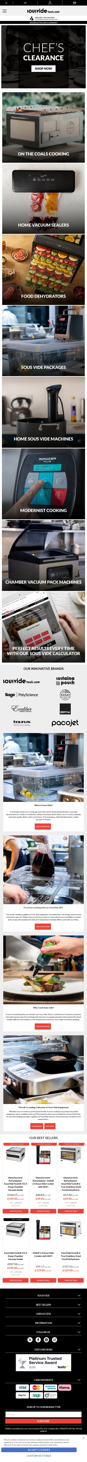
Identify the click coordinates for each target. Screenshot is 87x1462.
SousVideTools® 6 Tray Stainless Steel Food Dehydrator (71, 1256)
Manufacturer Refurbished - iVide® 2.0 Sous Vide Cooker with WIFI (43, 1182)
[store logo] (43, 10)
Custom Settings (39, 1455)
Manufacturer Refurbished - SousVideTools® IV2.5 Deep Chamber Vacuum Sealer (15, 1183)
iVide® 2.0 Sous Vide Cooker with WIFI (43, 1254)
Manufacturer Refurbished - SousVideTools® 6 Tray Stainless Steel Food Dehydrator (71, 1183)
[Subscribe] (43, 1421)
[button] (50, 3)
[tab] (43, 1296)
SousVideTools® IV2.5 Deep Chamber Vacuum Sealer (15, 1256)
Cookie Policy (52, 1445)
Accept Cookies (39, 1449)
